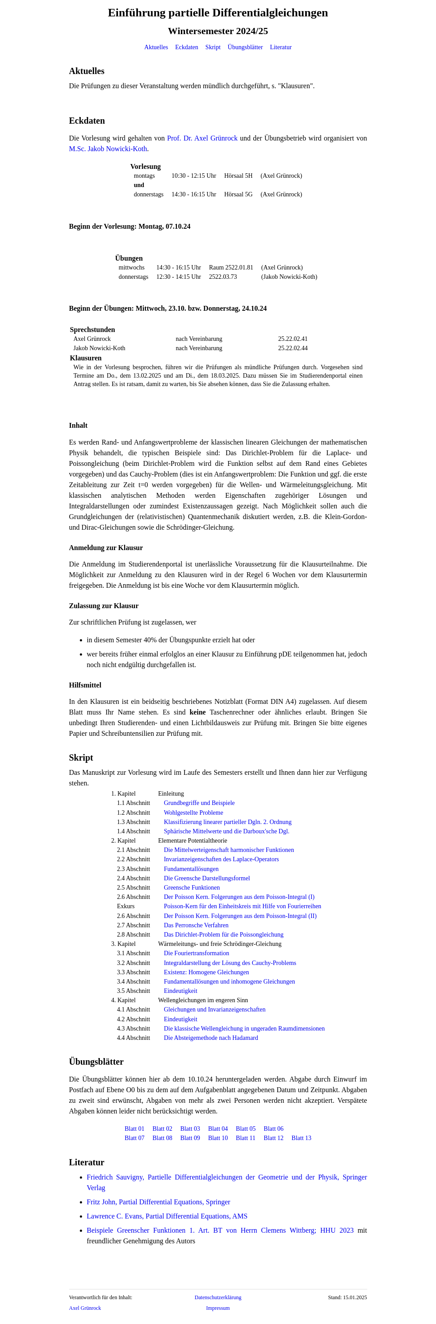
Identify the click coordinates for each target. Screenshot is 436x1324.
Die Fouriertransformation (196, 953)
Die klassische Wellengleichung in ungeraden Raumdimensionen (244, 1028)
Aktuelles (156, 47)
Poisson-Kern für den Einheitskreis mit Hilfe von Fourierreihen (242, 906)
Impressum (218, 1308)
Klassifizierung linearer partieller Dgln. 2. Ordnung (227, 822)
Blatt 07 (135, 1138)
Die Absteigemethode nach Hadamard (211, 1038)
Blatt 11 (245, 1138)
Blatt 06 (274, 1128)
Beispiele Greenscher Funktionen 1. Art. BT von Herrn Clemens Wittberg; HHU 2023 (220, 1230)
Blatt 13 (301, 1138)
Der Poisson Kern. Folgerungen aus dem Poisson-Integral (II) (240, 916)
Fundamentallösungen (191, 869)
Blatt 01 (135, 1128)
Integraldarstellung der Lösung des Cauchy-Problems (230, 963)
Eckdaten (186, 47)
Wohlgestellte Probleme (193, 812)
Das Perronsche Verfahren (196, 925)
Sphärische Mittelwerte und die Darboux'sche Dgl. (226, 831)
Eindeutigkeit (180, 991)
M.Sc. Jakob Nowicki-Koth (108, 148)
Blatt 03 (190, 1128)
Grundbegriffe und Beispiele (199, 803)
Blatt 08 (163, 1138)
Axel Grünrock (85, 1308)
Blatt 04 (218, 1128)
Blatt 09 (190, 1138)
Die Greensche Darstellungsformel (207, 878)
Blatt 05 (246, 1128)
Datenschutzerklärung (218, 1297)
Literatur (281, 47)
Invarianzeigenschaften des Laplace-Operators (221, 859)
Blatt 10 (218, 1138)
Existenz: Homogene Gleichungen (206, 972)
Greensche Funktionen (192, 887)
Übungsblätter (245, 47)
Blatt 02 (163, 1128)
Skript (212, 47)
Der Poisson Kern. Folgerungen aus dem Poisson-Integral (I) (239, 897)
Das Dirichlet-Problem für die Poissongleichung (223, 934)
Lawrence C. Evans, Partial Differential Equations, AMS (167, 1216)
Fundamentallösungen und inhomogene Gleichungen (229, 981)
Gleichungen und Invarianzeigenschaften (214, 1009)
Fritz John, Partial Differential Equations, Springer (159, 1202)
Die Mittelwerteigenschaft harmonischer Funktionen (229, 850)
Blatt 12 (274, 1138)
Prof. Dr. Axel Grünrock (202, 138)
